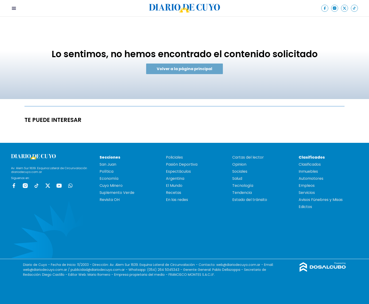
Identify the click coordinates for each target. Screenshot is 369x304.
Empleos (307, 185)
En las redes (177, 199)
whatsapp (70, 185)
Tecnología (242, 185)
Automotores (311, 178)
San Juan (108, 164)
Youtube (59, 185)
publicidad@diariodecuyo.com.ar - (99, 269)
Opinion (239, 164)
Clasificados (310, 164)
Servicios (307, 192)
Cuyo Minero (111, 185)
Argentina (175, 178)
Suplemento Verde (117, 192)
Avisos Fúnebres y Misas (321, 199)
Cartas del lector (248, 157)
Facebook (14, 185)
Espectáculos (178, 171)
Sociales (239, 171)
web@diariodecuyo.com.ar (238, 264)
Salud (237, 178)
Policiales (174, 157)
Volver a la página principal (184, 69)
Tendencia (242, 192)
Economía (109, 178)
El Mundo (174, 185)
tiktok (36, 185)
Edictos (305, 206)
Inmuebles (308, 171)
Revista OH (110, 199)
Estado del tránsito (249, 199)
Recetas (173, 192)
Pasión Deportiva (181, 164)
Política (106, 171)
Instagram (25, 185)
